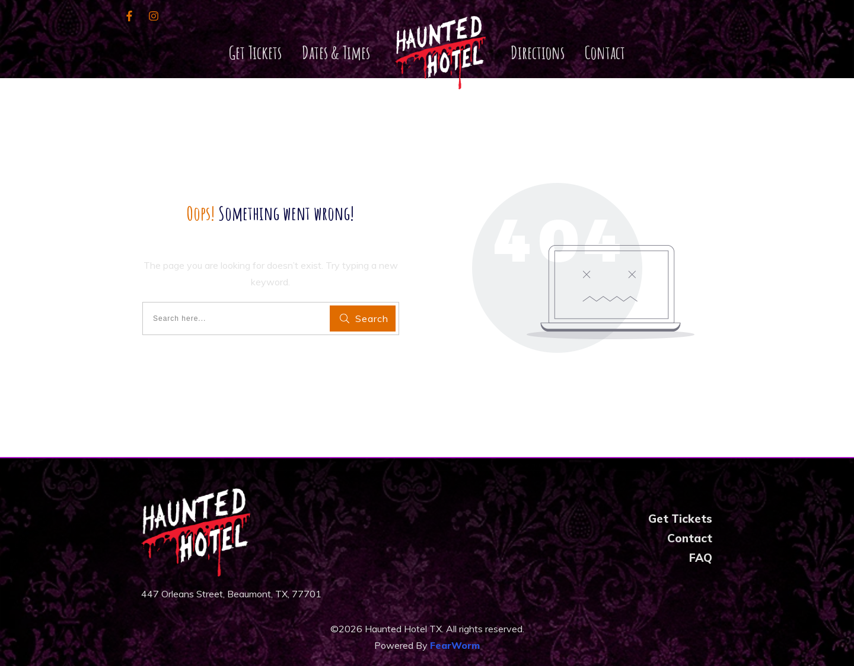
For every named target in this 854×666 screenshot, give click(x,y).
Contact (689, 538)
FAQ (700, 558)
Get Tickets (680, 518)
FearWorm (455, 645)
